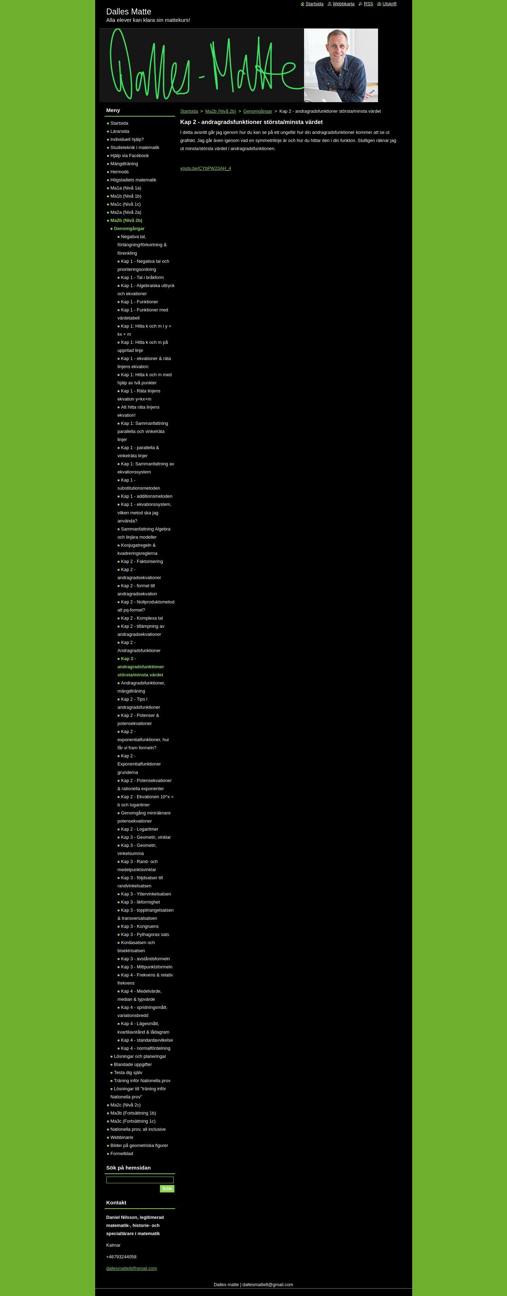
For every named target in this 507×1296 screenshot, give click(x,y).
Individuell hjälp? (127, 139)
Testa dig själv (128, 1072)
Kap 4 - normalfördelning (146, 1048)
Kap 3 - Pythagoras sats (145, 934)
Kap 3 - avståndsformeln (145, 958)
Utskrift (390, 3)
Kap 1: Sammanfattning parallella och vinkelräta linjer (143, 431)
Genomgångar (257, 111)
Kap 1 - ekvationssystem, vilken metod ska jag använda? (145, 512)
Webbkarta (344, 3)
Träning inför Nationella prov (142, 1080)
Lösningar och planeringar (140, 1056)
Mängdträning (124, 163)
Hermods (120, 171)
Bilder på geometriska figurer (139, 1145)
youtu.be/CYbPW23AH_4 (205, 168)
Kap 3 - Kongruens (140, 926)
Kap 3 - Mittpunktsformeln (147, 966)
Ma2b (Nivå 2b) (220, 111)
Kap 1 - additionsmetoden (147, 496)
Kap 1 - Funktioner (139, 301)
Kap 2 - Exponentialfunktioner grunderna (139, 764)
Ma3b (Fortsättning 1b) (133, 1113)
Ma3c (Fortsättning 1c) (133, 1121)
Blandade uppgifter (133, 1064)
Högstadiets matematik (133, 179)
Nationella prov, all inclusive (138, 1129)
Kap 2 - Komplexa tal (142, 618)
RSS (368, 3)
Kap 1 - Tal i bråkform (142, 277)
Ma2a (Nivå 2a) (126, 212)
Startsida (189, 111)
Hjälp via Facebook (130, 155)
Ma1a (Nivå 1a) (126, 188)
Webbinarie (122, 1137)
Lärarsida (120, 131)
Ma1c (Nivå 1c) (126, 204)
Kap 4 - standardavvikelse (147, 1040)
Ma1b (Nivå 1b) (126, 196)
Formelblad (122, 1153)
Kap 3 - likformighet (140, 902)
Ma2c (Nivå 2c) (126, 1105)
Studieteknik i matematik (135, 147)
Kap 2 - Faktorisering (142, 561)
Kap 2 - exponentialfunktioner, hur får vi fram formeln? (143, 739)
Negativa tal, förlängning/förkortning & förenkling (142, 244)
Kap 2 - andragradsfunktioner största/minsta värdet (141, 666)
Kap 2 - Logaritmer (140, 829)
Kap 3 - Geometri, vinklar (146, 837)
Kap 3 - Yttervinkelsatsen (146, 894)
